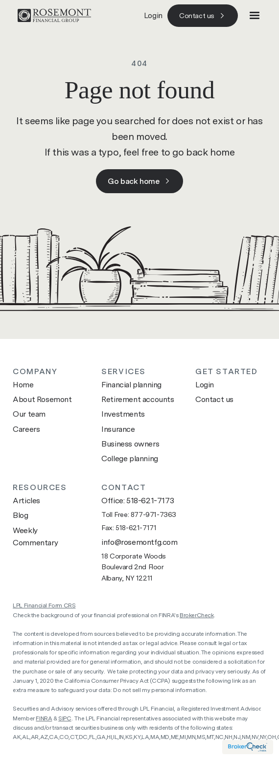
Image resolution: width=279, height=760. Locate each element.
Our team (29, 414)
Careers (26, 429)
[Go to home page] (52, 15)
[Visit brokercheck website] (247, 747)
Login (153, 15)
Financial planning (131, 384)
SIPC (64, 718)
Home (23, 384)
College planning (129, 458)
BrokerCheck (197, 615)
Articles (26, 500)
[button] (254, 15)
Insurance (118, 429)
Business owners (130, 443)
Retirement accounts (137, 399)
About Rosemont (42, 399)
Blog (20, 515)
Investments (123, 414)
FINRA (44, 718)
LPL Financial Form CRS (44, 605)
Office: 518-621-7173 (137, 500)
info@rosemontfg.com (139, 542)
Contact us (214, 399)
